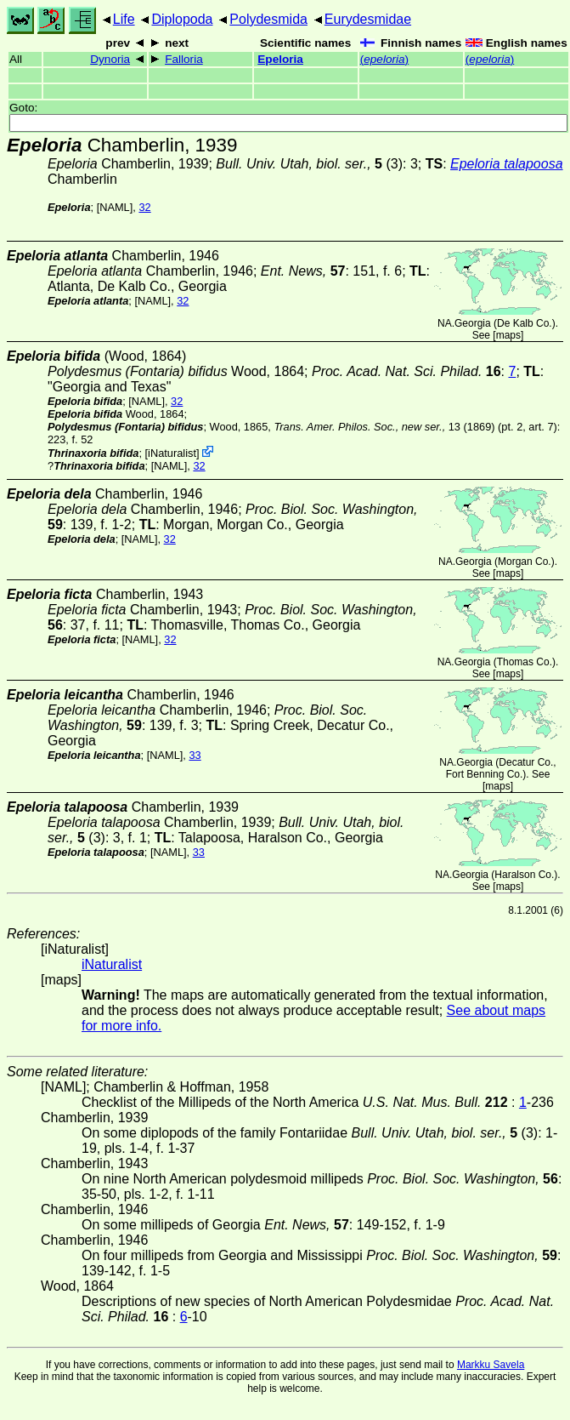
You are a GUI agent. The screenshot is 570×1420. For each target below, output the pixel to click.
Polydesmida (268, 19)
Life (124, 19)
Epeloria (280, 59)
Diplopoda (181, 19)
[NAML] (115, 207)
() (384, 59)
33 (194, 755)
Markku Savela (490, 1365)
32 (144, 207)
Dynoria (110, 59)
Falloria (184, 59)
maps (508, 335)
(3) (309, 164)
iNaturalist (172, 453)
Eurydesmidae (368, 19)
